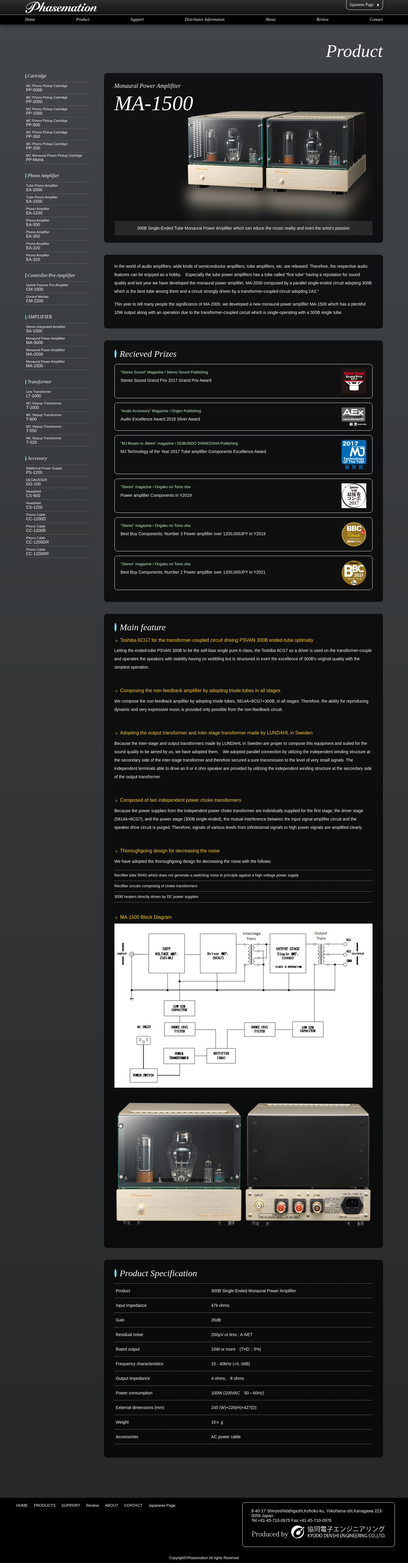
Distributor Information (204, 19)
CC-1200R (57, 528)
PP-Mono (57, 158)
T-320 (57, 440)
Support (137, 19)
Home (30, 19)
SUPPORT (70, 1505)
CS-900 (57, 494)
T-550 (57, 429)
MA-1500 (57, 364)
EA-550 (57, 223)
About (270, 19)
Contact (376, 19)
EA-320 (57, 257)
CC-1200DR (57, 540)
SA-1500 (57, 329)
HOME (22, 1505)
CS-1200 (57, 505)
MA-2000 (57, 352)
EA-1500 (57, 199)
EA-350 (57, 234)
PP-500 (57, 123)
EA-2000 (57, 188)
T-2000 (57, 405)
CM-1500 (57, 287)
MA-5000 (57, 341)
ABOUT (111, 1505)
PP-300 (57, 134)
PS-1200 (57, 470)
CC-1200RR (57, 552)
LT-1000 (57, 394)
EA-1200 (57, 211)
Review (322, 19)
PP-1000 (57, 111)
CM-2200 (57, 299)
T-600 (57, 417)
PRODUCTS (45, 1505)
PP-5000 (57, 88)
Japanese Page (361, 4)
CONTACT (133, 1505)
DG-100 (57, 482)
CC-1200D (57, 517)
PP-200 (57, 146)
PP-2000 (57, 100)
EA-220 (57, 246)
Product (83, 19)
